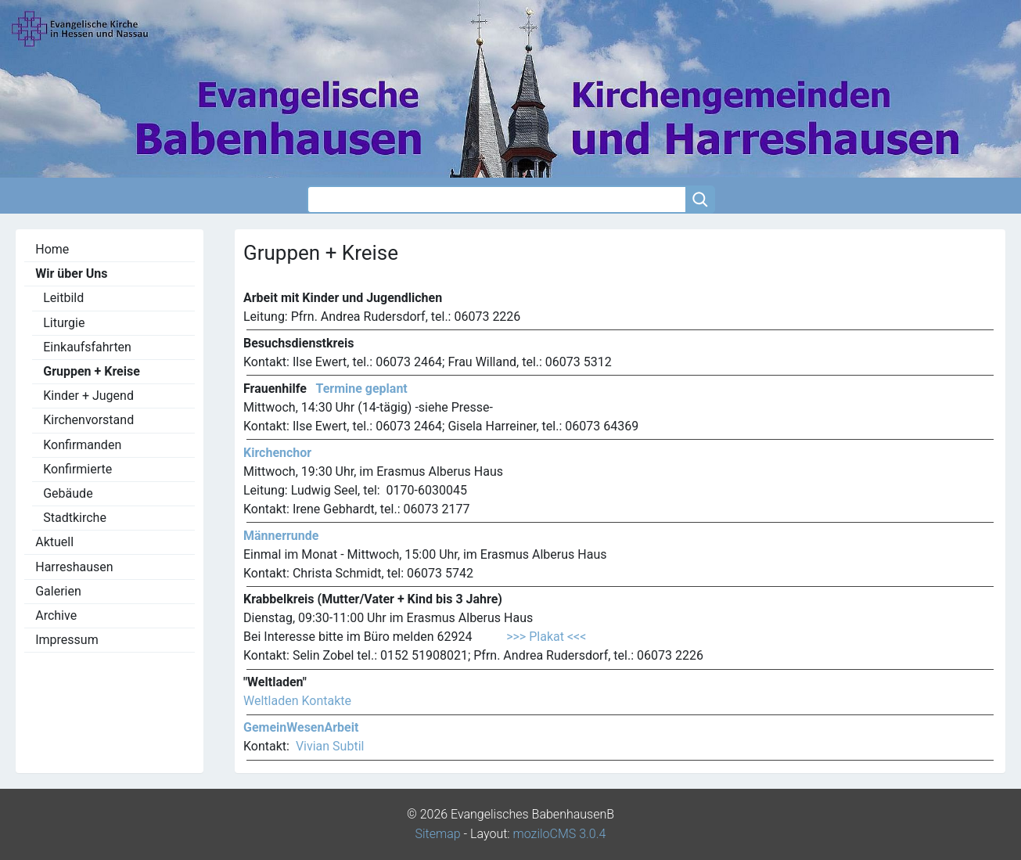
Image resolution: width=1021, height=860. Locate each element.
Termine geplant (361, 388)
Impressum (67, 639)
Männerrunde (280, 535)
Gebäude (67, 493)
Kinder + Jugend (88, 395)
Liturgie (63, 322)
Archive (56, 615)
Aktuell (54, 541)
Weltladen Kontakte (297, 700)
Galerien (58, 591)
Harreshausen (74, 567)
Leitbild (63, 297)
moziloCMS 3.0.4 (559, 833)
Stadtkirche (74, 517)
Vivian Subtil (330, 746)
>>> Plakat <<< (546, 636)
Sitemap (438, 833)
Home (52, 249)
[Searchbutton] (699, 199)
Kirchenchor (277, 452)
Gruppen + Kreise (91, 371)
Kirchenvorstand (88, 419)
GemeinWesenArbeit (300, 727)
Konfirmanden (82, 444)
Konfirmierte (77, 469)
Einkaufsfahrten (87, 347)
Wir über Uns (71, 273)
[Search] (496, 199)
